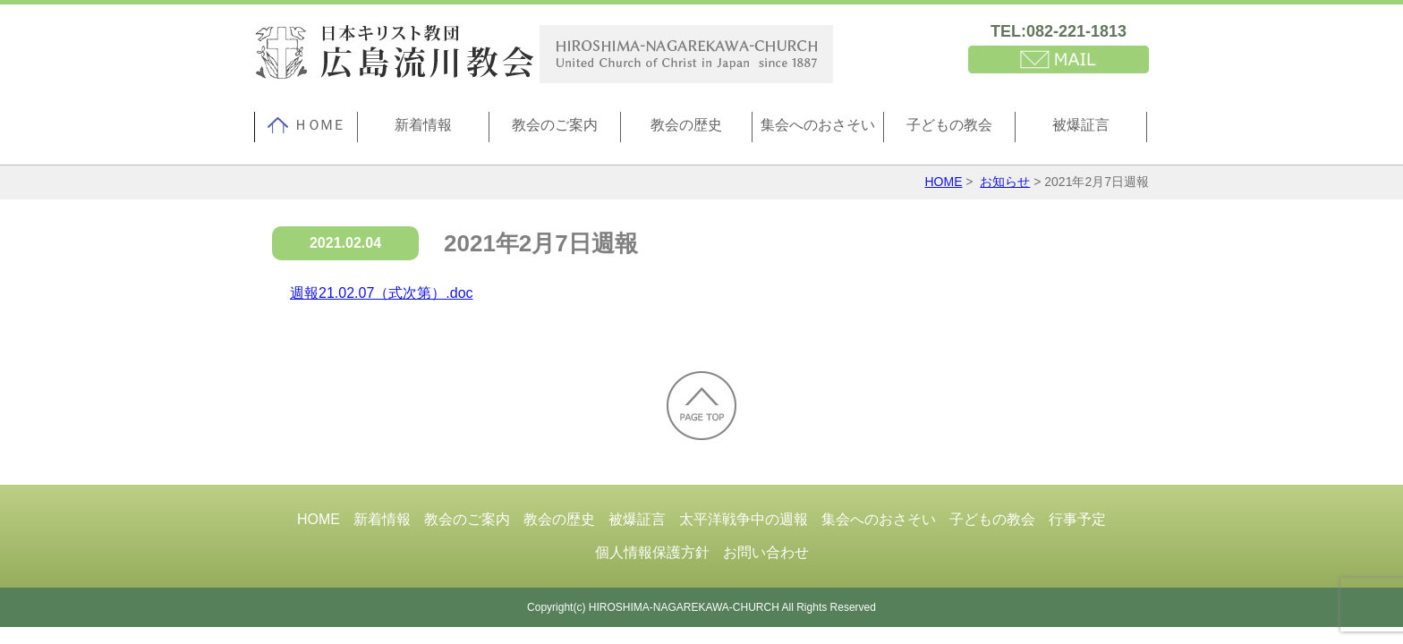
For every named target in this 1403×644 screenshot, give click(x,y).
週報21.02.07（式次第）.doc (381, 293)
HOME (943, 181)
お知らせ (1005, 181)
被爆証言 (1081, 124)
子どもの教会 (949, 124)
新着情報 (423, 124)
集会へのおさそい (818, 124)
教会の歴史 (686, 124)
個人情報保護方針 (652, 552)
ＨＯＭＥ (306, 125)
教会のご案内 (555, 124)
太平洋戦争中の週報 (743, 519)
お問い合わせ (766, 552)
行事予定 (1077, 519)
